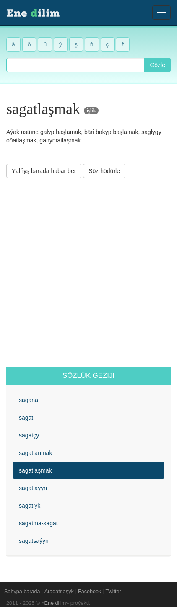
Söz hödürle (104, 171)
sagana (28, 400)
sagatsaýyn (34, 540)
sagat (26, 417)
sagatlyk (29, 505)
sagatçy (29, 435)
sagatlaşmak (35, 470)
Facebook (89, 591)
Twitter (113, 591)
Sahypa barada (22, 591)
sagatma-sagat (38, 523)
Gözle (157, 65)
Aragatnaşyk (59, 591)
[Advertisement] (88, 272)
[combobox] (75, 65)
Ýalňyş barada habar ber (44, 171)
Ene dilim (55, 603)
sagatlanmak (35, 452)
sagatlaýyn (33, 488)
